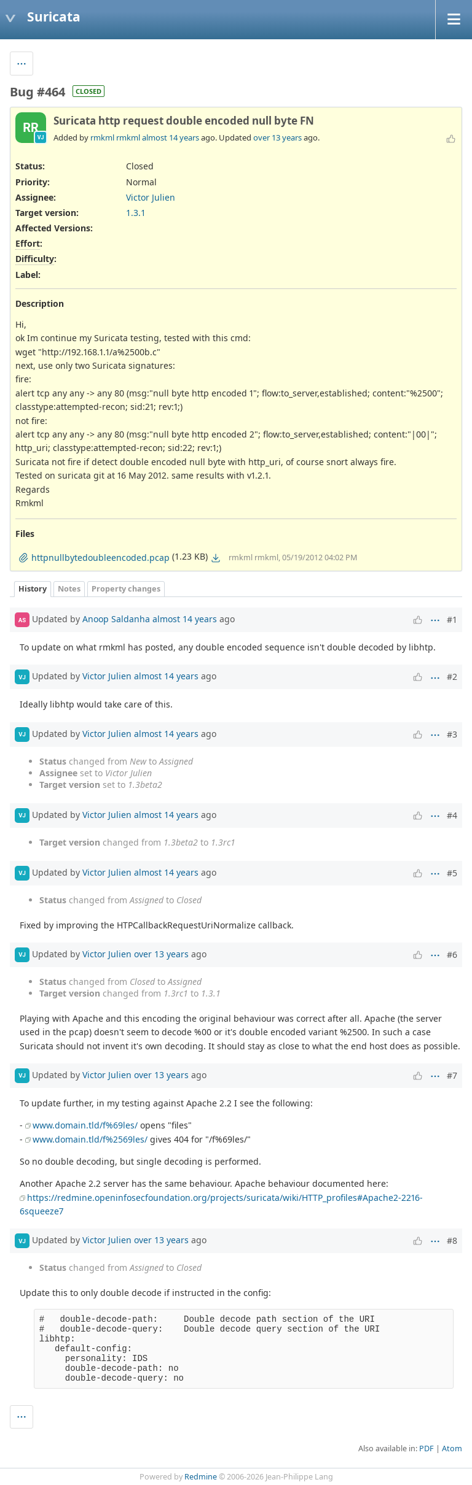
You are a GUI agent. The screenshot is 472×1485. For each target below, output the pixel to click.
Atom (452, 1448)
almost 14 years (170, 137)
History (32, 589)
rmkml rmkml (115, 137)
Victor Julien (150, 197)
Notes (69, 589)
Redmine (200, 1477)
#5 (452, 873)
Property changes (126, 589)
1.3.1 (136, 212)
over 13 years (277, 137)
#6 (452, 954)
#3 (452, 734)
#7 (452, 1075)
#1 (452, 619)
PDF (426, 1448)
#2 (452, 676)
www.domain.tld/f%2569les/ (90, 1139)
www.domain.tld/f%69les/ (85, 1125)
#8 (452, 1240)
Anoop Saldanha (116, 619)
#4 (452, 815)
